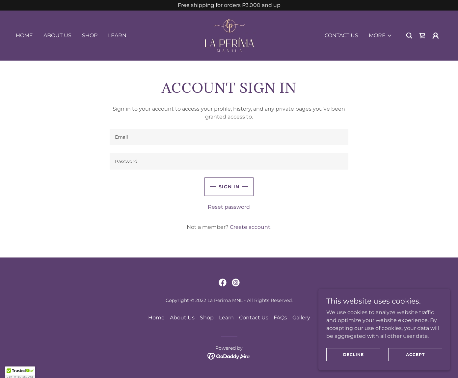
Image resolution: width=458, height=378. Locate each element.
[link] (229, 35)
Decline (353, 354)
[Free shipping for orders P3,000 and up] (229, 5)
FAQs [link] (280, 317)
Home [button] (156, 317)
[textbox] (229, 137)
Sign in (229, 187)
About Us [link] (57, 35)
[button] (380, 36)
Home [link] (24, 35)
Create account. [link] (250, 227)
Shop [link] (89, 35)
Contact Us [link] (341, 35)
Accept (415, 354)
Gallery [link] (301, 317)
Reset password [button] (229, 207)
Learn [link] (117, 35)
